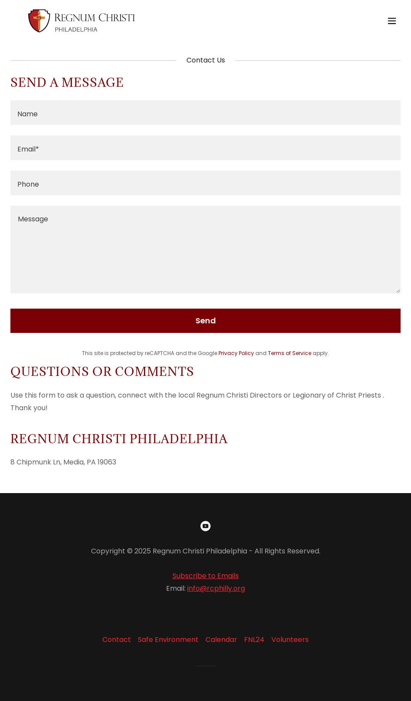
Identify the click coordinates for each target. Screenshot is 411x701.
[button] (392, 21)
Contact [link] (116, 640)
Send (206, 320)
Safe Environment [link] (168, 640)
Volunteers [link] (290, 640)
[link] (81, 20)
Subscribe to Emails (206, 576)
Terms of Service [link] (289, 353)
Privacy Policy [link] (236, 353)
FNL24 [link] (254, 640)
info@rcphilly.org (216, 588)
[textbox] (205, 112)
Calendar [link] (221, 640)
